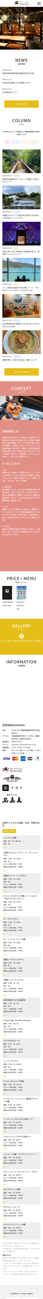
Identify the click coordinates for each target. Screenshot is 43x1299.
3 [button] (21, 51)
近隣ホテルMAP (9, 831)
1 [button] (15, 51)
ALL (7, 142)
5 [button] (28, 51)
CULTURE (15, 142)
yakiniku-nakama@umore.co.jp (23, 744)
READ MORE (21, 104)
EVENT (25, 142)
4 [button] (25, 51)
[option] (21, 28)
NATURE (34, 142)
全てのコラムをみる (21, 372)
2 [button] (18, 51)
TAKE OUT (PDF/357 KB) (21, 605)
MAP (5, 847)
